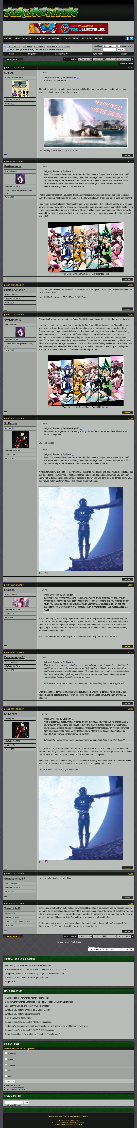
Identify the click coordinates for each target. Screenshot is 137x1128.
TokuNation (27, 46)
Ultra (75, 274)
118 (114, 59)
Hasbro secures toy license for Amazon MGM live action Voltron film (35, 969)
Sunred (8, 72)
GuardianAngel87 (14, 290)
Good (10, 1059)
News (18, 38)
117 (109, 59)
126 (118, 59)
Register (32, 54)
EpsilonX (9, 589)
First (81, 59)
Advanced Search (14, 1105)
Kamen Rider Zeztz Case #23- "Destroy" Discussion (28, 1022)
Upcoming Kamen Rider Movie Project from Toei (26, 977)
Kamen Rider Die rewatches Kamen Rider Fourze (27, 998)
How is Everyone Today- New (18, 1018)
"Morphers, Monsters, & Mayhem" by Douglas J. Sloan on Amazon (34, 973)
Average (11, 1065)
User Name (97, 46)
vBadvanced (71, 1124)
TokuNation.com (14, 46)
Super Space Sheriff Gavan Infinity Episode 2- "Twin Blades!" (32, 1034)
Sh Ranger (10, 423)
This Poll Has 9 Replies (15, 1089)
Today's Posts (96, 54)
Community (61, 54)
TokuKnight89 (12, 908)
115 (99, 59)
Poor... (11, 1076)
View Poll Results (13, 1085)
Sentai (95, 274)
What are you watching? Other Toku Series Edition (27, 1010)
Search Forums (12, 1096)
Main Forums (39, 46)
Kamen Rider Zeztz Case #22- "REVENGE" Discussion (29, 1030)
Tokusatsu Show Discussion (58, 46)
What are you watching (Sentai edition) (22, 1014)
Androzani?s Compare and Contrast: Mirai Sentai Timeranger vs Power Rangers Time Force (46, 1026)
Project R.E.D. (11, 981)
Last (127, 59)
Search (124, 54)
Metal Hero (104, 274)
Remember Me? (126, 46)
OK (9, 1071)
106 (90, 59)
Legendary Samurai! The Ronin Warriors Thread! (27, 1006)
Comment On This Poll (15, 1087)
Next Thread (76, 942)
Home (8, 38)
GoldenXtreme (12, 166)
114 (94, 59)
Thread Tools (125, 64)
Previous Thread (63, 942)
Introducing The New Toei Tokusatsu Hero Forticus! (28, 965)
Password (97, 50)
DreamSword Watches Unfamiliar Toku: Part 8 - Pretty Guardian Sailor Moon (39, 1002)
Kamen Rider (84, 274)
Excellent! (12, 1054)
